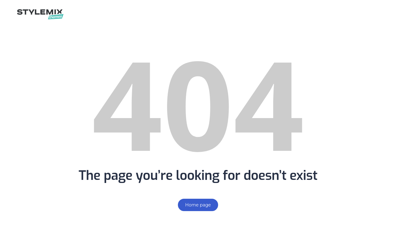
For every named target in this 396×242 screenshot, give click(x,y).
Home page (198, 205)
